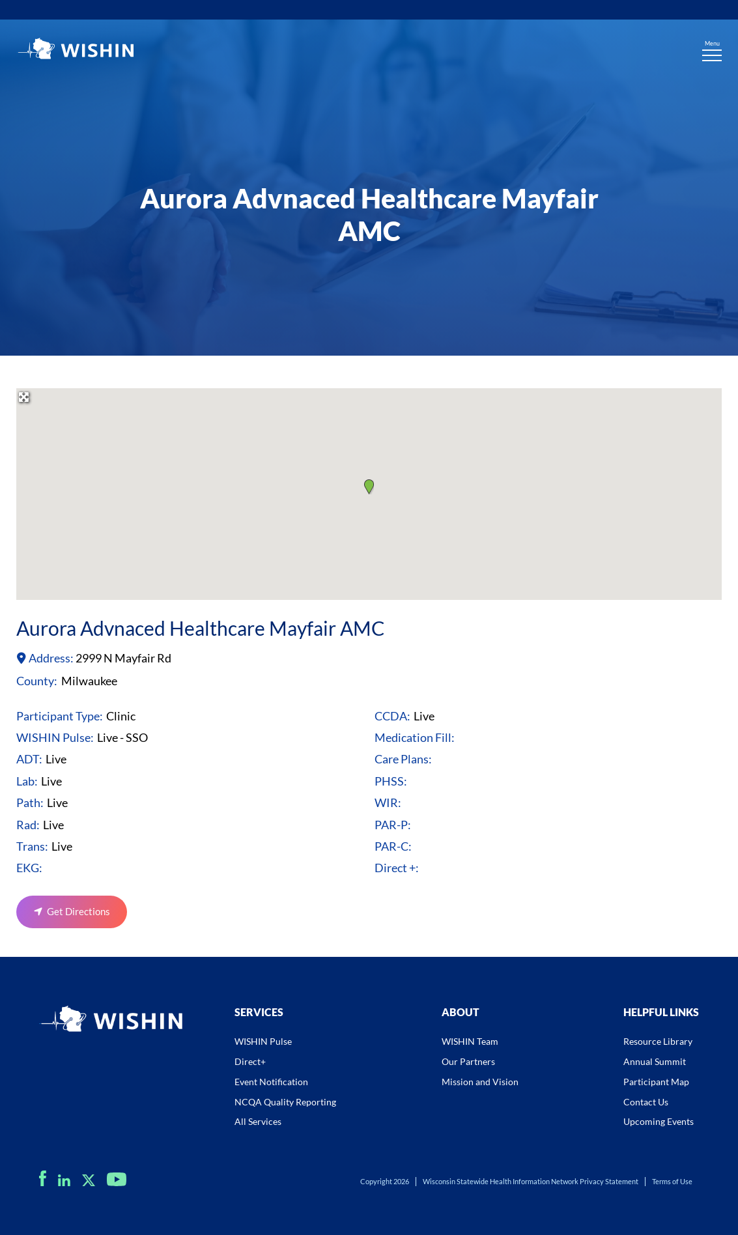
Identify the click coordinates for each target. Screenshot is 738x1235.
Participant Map (656, 1081)
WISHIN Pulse (263, 1041)
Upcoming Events (658, 1121)
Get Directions (78, 911)
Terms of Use (672, 1181)
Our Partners (468, 1061)
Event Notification (271, 1081)
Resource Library (657, 1041)
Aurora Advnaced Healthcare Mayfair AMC (200, 628)
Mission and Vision (480, 1081)
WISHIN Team (470, 1041)
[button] (369, 486)
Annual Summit (654, 1061)
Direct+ (250, 1061)
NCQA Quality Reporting (285, 1101)
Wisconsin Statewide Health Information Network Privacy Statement (530, 1181)
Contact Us (645, 1101)
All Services (257, 1121)
